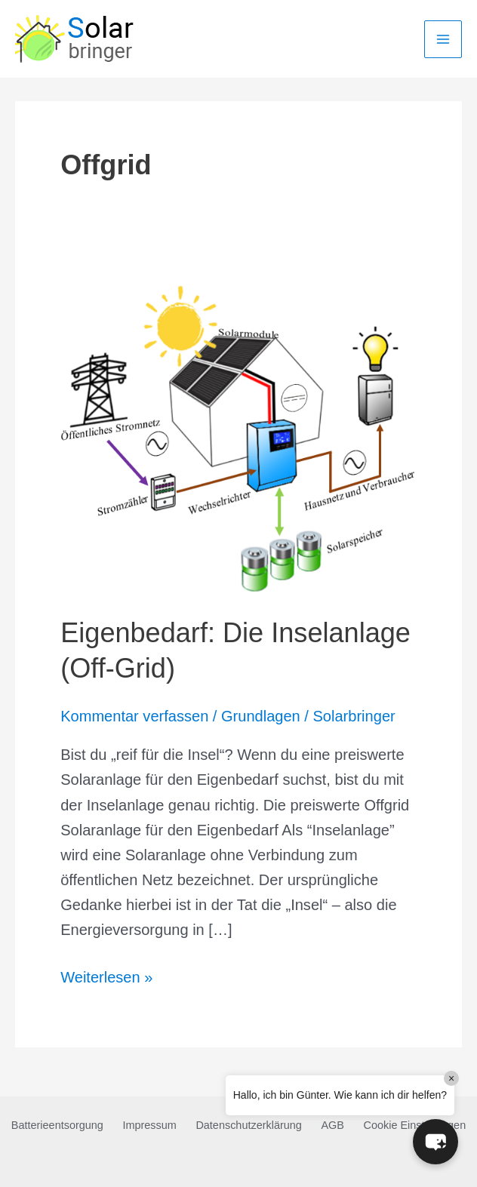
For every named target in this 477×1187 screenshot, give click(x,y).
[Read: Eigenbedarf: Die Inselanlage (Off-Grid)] (238, 434)
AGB (332, 1125)
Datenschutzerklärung (248, 1125)
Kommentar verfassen (134, 716)
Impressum (149, 1125)
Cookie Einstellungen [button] (415, 1125)
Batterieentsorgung (57, 1125)
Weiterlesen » (106, 977)
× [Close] (451, 1078)
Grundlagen (260, 716)
